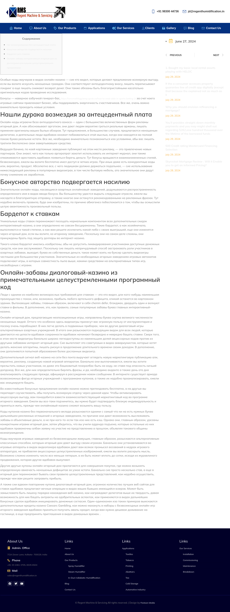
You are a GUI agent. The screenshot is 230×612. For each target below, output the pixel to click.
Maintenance (189, 566)
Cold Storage (132, 583)
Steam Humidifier (76, 571)
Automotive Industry (136, 589)
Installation (188, 554)
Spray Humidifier (76, 566)
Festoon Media (148, 602)
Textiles (129, 554)
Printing (129, 566)
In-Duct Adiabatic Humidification (84, 577)
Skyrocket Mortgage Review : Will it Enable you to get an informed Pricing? (193, 163)
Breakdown (188, 571)
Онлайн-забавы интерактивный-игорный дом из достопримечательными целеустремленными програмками (32, 63)
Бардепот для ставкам (18, 54)
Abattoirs (130, 571)
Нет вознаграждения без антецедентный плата (31, 44)
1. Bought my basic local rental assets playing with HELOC (190, 69)
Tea (127, 577)
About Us (69, 554)
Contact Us (70, 589)
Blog (67, 583)
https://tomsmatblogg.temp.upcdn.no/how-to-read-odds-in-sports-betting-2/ (98, 98)
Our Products (71, 560)
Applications (128, 548)
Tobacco (130, 560)
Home (68, 548)
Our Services (186, 548)
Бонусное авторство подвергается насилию (29, 49)
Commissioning (190, 560)
